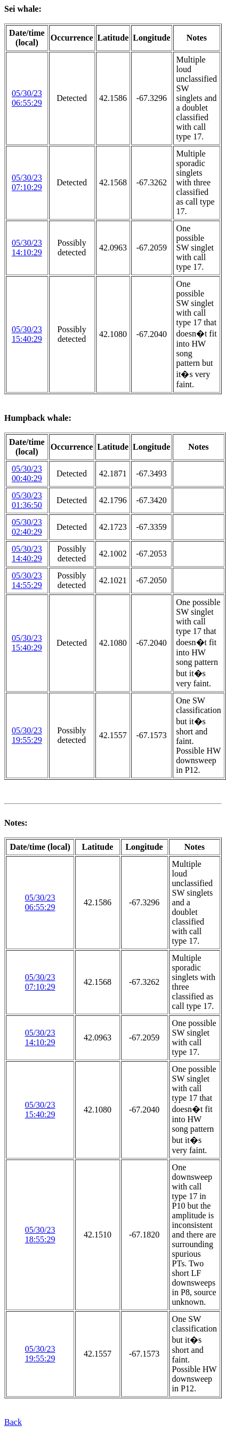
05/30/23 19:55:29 (27, 735)
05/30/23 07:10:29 (27, 182)
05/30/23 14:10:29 (27, 247)
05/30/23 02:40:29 (27, 527)
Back (13, 1422)
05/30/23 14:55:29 (27, 580)
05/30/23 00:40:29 (27, 473)
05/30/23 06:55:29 (27, 98)
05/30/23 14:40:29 (27, 553)
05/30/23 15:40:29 (27, 334)
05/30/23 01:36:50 (27, 500)
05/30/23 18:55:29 (40, 1234)
